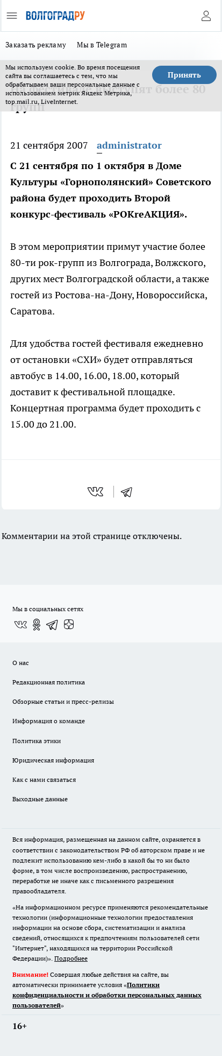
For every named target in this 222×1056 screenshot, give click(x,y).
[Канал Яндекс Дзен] (69, 624)
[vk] (96, 491)
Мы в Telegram (102, 45)
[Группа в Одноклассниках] (36, 624)
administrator (129, 145)
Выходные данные (40, 799)
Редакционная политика (48, 682)
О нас (20, 663)
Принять (184, 75)
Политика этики (36, 741)
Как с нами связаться (44, 779)
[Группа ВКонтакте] (20, 624)
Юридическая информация (53, 760)
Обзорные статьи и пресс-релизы (63, 701)
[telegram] (130, 491)
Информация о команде (48, 721)
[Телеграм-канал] (53, 624)
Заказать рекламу (35, 45)
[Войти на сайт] (206, 15)
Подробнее (71, 958)
